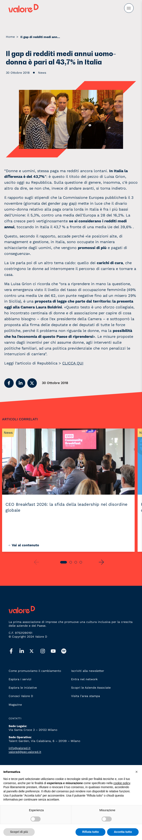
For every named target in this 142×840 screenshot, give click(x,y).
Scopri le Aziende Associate (91, 687)
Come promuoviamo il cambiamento (35, 670)
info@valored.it (20, 748)
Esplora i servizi (20, 679)
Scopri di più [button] (19, 831)
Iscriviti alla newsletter (87, 670)
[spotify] (66, 651)
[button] (9, 383)
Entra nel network (84, 679)
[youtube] (56, 651)
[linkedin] (24, 651)
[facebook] (14, 651)
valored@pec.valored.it (25, 752)
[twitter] (35, 651)
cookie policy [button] (121, 783)
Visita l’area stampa (85, 696)
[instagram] (45, 651)
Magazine (15, 704)
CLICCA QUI (72, 363)
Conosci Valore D (21, 696)
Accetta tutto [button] (123, 831)
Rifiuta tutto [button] (90, 831)
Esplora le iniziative (23, 687)
